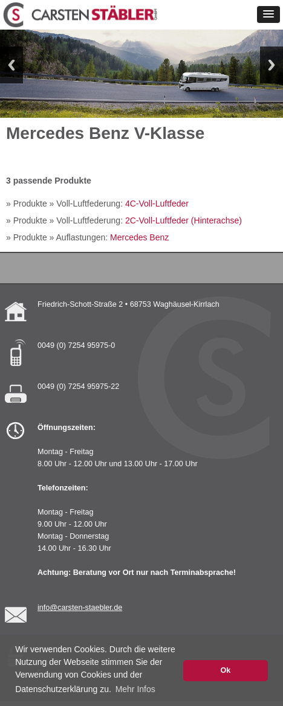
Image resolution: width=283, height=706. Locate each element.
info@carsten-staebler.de (79, 607)
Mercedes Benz (139, 237)
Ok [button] (225, 670)
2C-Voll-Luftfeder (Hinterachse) (183, 220)
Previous (11, 65)
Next (271, 65)
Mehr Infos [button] (135, 689)
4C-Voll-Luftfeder (157, 203)
